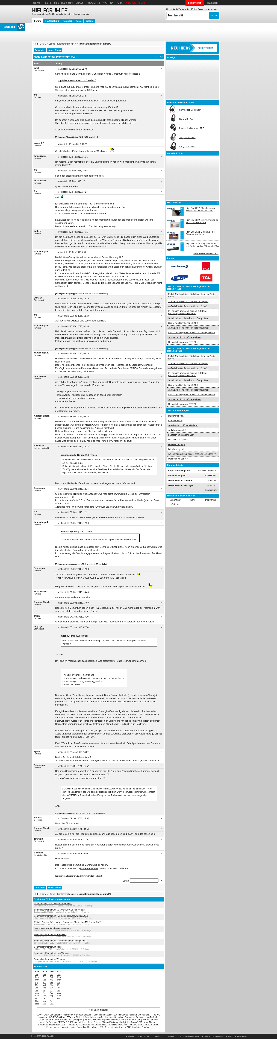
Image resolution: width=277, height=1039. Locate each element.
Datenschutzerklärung (213, 1036)
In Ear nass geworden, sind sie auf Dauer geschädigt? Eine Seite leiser (187, 312)
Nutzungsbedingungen (189, 1036)
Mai (37, 985)
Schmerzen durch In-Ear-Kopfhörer (184, 337)
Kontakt (131, 1036)
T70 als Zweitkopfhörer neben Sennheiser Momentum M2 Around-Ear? (67, 922)
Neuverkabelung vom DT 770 (182, 342)
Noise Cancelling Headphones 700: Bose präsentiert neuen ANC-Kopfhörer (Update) (110, 1027)
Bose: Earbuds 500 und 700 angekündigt (106, 1022)
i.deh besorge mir (176, 449)
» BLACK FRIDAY (135, 2)
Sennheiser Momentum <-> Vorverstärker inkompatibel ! (60, 941)
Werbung (158, 1036)
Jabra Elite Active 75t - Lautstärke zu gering (188, 301)
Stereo (52, 44)
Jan (37, 974)
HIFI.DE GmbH (48, 1036)
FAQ (230, 1036)
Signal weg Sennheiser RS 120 (183, 323)
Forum (37, 21)
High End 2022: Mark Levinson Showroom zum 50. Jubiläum (200, 209)
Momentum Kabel (89, 868)
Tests (47, 2)
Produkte (93, 2)
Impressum (144, 1036)
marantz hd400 (175, 420)
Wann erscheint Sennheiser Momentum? (53, 903)
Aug (37, 993)
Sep (37, 996)
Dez (37, 1004)
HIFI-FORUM (40, 44)
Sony (192, 500)
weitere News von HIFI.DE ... (205, 253)
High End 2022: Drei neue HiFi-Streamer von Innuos (200, 233)
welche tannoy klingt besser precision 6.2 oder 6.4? (192, 454)
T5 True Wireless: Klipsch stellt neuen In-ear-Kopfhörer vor (112, 1019)
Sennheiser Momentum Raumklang (50, 934)
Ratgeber (67, 21)
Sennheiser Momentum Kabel (48, 947)
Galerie (89, 21)
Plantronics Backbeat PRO (191, 128)
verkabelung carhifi (177, 430)
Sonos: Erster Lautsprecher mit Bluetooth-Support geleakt (64, 1015)
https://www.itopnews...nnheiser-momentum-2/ (81, 778)
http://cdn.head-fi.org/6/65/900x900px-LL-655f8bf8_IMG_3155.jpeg (92, 577)
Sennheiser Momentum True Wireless (52, 953)
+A (161, 56)
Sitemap (170, 1036)
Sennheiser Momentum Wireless (49, 959)
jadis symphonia (176, 416)
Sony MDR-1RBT (187, 146)
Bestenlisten (63, 2)
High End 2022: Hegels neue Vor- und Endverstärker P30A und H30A (202, 244)
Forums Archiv (211, 490)
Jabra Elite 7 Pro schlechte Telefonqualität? (188, 328)
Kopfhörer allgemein (66, 44)
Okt (36, 998)
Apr (36, 982)
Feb (37, 977)
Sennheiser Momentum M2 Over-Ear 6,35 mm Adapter (60, 910)
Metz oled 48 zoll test (178, 459)
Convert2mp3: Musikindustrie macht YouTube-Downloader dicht (97, 1024)
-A (157, 56)
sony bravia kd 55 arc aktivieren (183, 425)
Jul (36, 990)
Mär (37, 980)
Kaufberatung (52, 21)
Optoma (175, 504)
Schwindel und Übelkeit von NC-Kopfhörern (188, 318)
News (37, 2)
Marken (108, 2)
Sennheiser (175, 500)
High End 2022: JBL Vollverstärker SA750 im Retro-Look (202, 221)
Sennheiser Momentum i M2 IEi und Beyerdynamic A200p (61, 916)
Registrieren (242, 1036)
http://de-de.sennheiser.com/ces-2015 (77, 80)
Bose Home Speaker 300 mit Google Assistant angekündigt (122, 1015)
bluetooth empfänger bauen (181, 435)
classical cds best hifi (178, 439)
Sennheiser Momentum (190, 110)
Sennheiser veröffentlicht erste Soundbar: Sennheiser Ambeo (114, 1017)
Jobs (119, 2)
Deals (79, 2)
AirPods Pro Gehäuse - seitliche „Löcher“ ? (188, 306)
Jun (37, 988)
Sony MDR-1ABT (187, 137)
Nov (37, 1001)
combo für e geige (176, 444)
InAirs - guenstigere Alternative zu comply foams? (191, 332)
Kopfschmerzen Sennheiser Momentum (52, 928)
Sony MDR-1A (186, 119)
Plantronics (210, 500)
